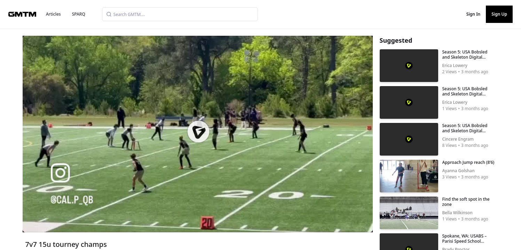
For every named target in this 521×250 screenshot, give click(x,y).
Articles (53, 14)
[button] (198, 131)
